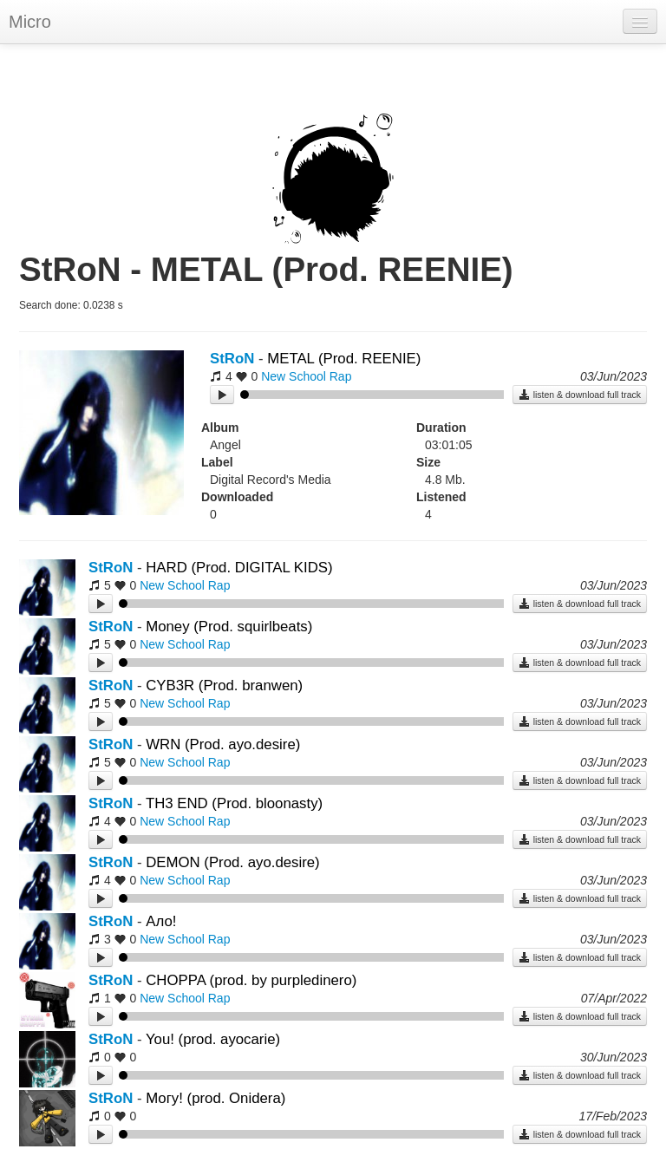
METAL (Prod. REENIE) (344, 358)
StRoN (232, 358)
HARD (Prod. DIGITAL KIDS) (239, 567)
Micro (30, 21)
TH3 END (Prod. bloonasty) (234, 803)
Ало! (161, 921)
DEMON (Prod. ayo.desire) (233, 862)
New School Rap (306, 376)
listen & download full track (580, 394)
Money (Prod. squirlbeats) (229, 626)
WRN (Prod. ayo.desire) (223, 744)
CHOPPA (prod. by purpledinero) (251, 980)
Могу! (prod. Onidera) (215, 1098)
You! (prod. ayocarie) (213, 1039)
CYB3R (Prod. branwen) (224, 685)
